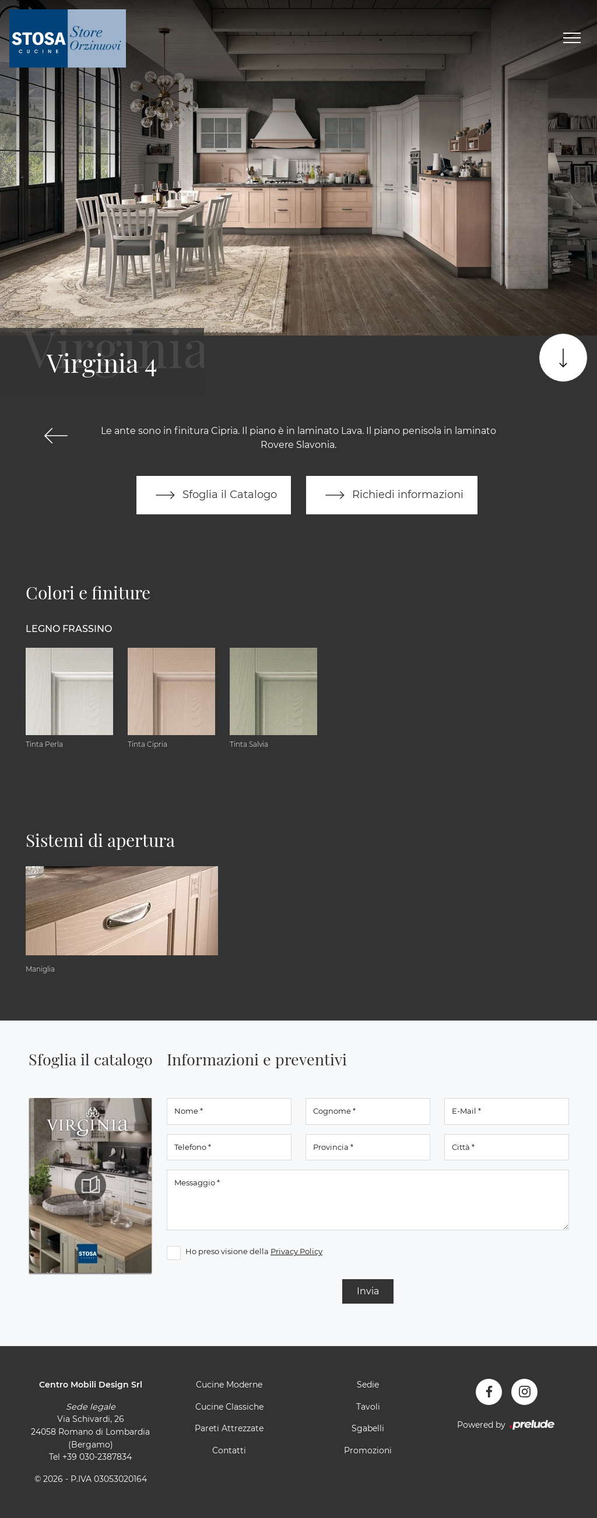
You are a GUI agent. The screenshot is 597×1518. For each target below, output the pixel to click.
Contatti (229, 1450)
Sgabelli (368, 1428)
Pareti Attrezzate (229, 1428)
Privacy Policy (296, 1251)
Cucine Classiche (229, 1406)
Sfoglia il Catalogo (213, 495)
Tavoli (368, 1406)
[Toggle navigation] (572, 38)
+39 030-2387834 (97, 1457)
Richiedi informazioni (391, 495)
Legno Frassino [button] (69, 628)
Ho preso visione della (253, 1251)
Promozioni (368, 1450)
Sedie (368, 1384)
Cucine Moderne (229, 1384)
